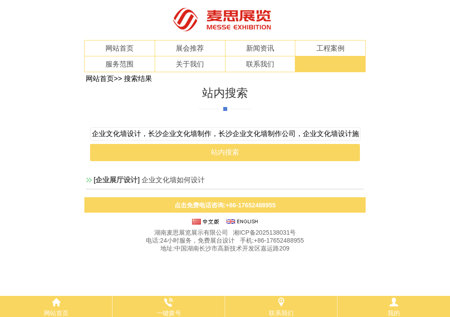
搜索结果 (138, 78)
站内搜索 (225, 93)
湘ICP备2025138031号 (264, 232)
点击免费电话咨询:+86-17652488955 (225, 205)
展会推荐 (190, 48)
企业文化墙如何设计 (173, 180)
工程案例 (330, 48)
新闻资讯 (260, 48)
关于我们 (190, 64)
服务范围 (119, 64)
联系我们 (260, 64)
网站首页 (119, 48)
